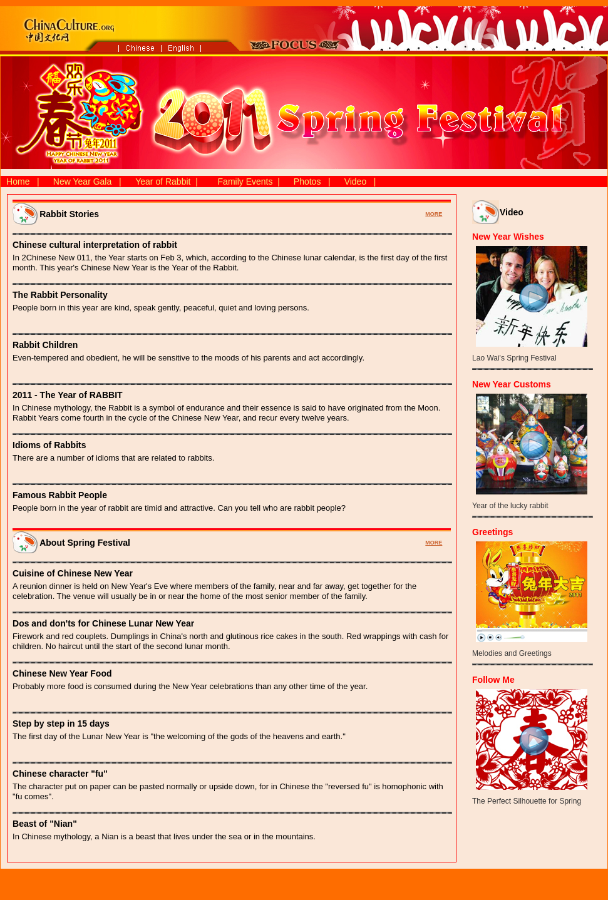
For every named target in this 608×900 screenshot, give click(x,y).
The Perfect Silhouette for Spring (526, 801)
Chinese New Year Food (62, 673)
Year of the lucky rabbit (510, 505)
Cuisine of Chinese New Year (73, 573)
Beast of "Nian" (45, 824)
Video (355, 181)
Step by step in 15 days (61, 723)
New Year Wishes (508, 237)
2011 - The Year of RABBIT (68, 395)
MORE (433, 214)
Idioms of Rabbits (49, 445)
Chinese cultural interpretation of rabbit (95, 245)
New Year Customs (511, 384)
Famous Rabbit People (60, 495)
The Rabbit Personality (60, 295)
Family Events (245, 181)
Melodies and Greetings (512, 653)
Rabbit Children (45, 345)
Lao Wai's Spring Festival (514, 358)
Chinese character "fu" (60, 774)
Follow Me (493, 680)
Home (17, 181)
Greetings (492, 532)
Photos (307, 181)
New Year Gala (82, 181)
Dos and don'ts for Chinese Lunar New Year (103, 623)
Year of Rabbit (162, 181)
